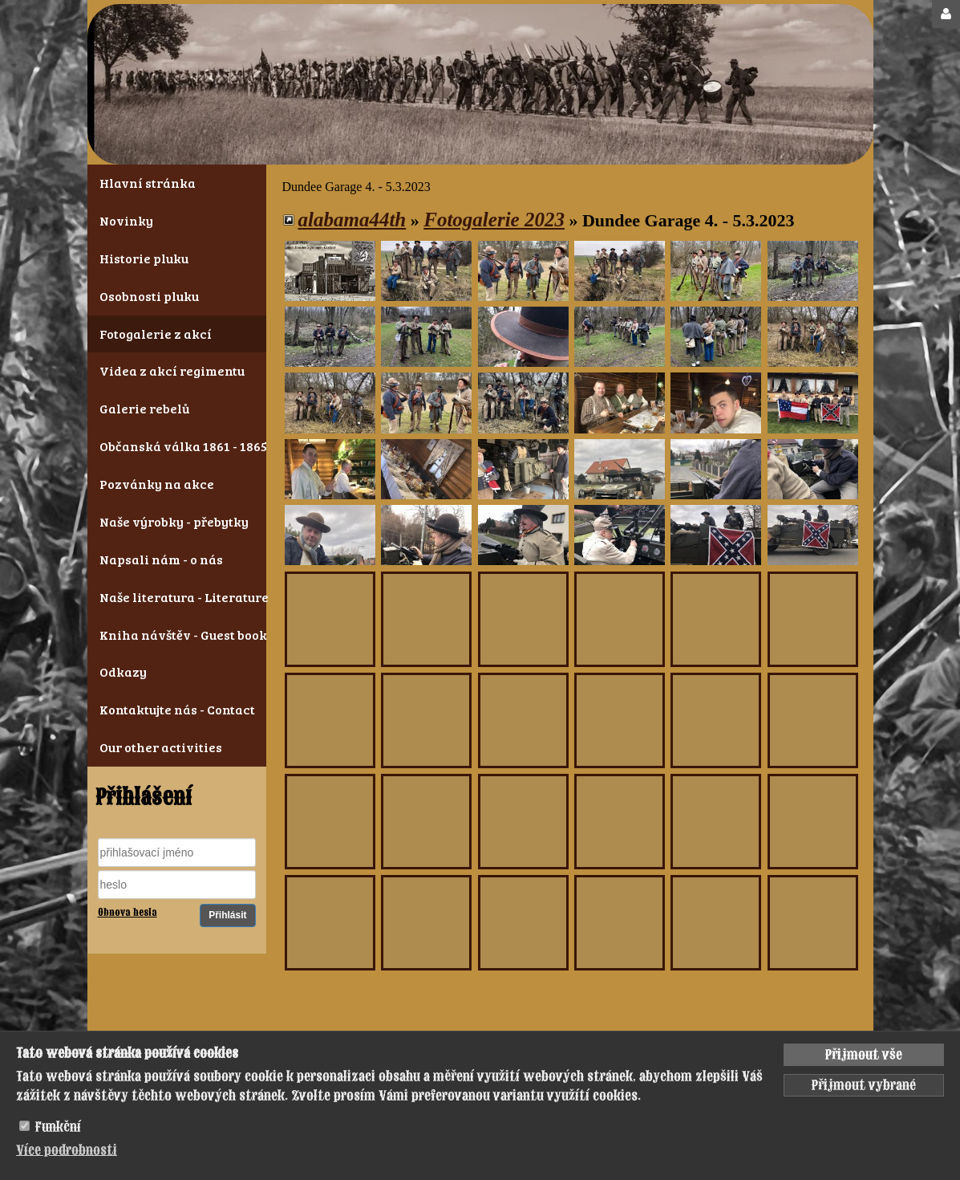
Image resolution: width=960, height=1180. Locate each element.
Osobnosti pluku (149, 295)
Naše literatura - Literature (176, 596)
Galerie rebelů (144, 408)
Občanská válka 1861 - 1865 (176, 445)
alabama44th (352, 219)
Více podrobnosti (66, 1150)
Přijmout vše (863, 1055)
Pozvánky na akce (156, 483)
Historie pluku (143, 258)
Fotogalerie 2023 (494, 219)
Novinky (126, 220)
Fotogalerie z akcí (155, 333)
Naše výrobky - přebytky (174, 521)
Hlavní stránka (147, 182)
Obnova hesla (127, 912)
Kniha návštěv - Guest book (176, 634)
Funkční (58, 1127)
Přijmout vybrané (864, 1085)
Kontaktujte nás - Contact (176, 709)
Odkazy (123, 671)
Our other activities (160, 747)
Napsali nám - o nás (161, 559)
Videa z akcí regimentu (172, 370)
